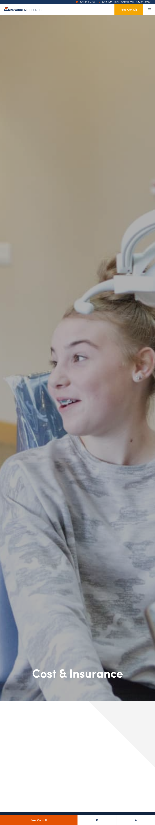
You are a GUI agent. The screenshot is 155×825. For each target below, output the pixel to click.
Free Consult (129, 9)
